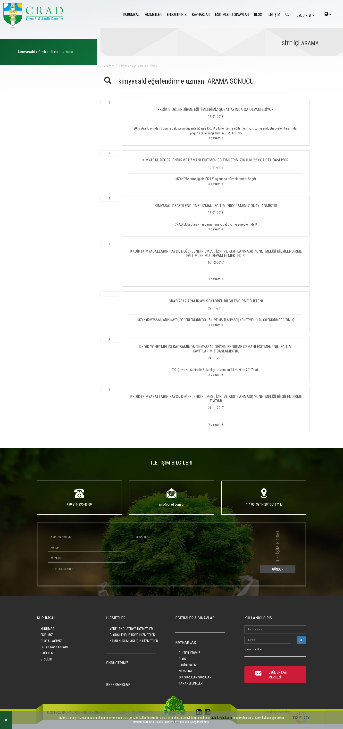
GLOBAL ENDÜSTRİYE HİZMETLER (132, 635)
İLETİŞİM (274, 14)
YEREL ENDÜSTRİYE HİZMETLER (131, 629)
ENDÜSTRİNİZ (177, 14)
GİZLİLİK (46, 659)
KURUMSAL (131, 14)
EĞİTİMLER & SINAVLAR (232, 14)
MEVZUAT (185, 671)
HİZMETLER (153, 14)
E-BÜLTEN (47, 653)
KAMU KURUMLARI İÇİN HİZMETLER (134, 641)
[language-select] (328, 14)
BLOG (258, 14)
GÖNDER (278, 569)
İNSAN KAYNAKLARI (54, 647)
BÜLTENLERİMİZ (189, 653)
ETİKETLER (109, 66)
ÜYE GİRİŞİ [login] (305, 15)
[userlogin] (301, 640)
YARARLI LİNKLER (191, 683)
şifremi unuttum (253, 649)
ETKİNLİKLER (187, 665)
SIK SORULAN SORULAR (195, 677)
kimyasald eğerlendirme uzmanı (138, 66)
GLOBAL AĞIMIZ (51, 641)
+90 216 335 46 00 (79, 504)
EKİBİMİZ (47, 635)
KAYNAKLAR (201, 14)
